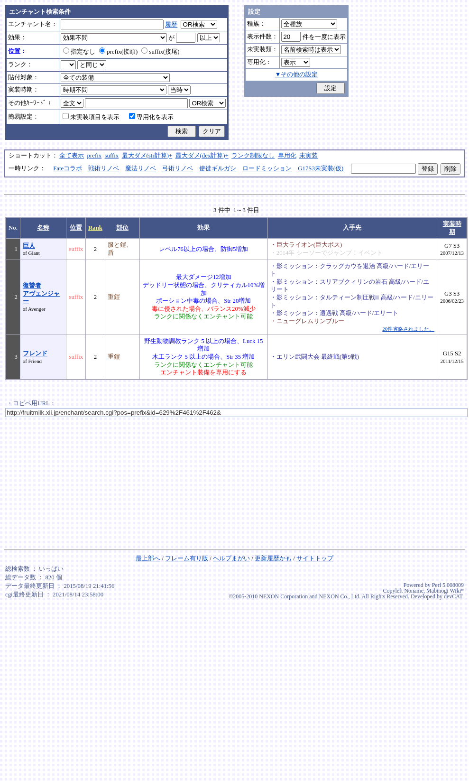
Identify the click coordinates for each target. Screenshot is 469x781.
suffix (112, 155)
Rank (95, 227)
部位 (122, 227)
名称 (43, 227)
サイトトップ (314, 558)
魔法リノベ (140, 168)
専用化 (287, 155)
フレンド (35, 353)
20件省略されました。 (408, 329)
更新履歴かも (273, 558)
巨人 (29, 245)
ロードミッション (267, 168)
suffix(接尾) (160, 51)
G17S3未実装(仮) (320, 168)
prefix (94, 155)
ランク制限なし (253, 155)
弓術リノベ (177, 168)
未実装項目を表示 (91, 117)
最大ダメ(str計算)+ (147, 155)
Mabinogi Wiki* (445, 590)
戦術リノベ (103, 168)
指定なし (79, 51)
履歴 (171, 24)
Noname (413, 590)
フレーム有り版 (186, 558)
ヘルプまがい (231, 558)
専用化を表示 (151, 117)
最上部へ (148, 558)
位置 (76, 227)
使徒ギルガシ (217, 168)
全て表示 (71, 155)
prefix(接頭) (118, 51)
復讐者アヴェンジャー (41, 293)
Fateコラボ (67, 168)
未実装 (308, 155)
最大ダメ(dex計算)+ (202, 155)
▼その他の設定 (296, 74)
